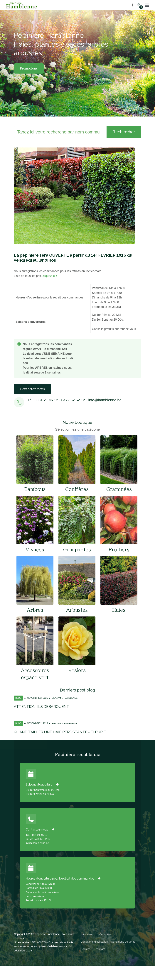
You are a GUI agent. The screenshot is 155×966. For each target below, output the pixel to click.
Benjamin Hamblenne (65, 698)
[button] (147, 5)
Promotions (29, 68)
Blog (18, 698)
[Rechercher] (60, 132)
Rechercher (124, 132)
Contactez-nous (32, 389)
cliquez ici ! (50, 275)
